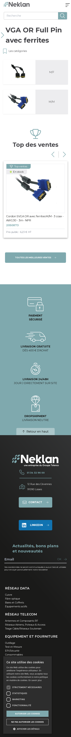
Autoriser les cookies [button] (27, 713)
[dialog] (27, 695)
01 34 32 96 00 (36, 472)
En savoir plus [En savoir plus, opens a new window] (35, 680)
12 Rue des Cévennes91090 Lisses (39, 487)
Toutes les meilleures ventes (35, 257)
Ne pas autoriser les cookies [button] (27, 722)
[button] (27, 728)
